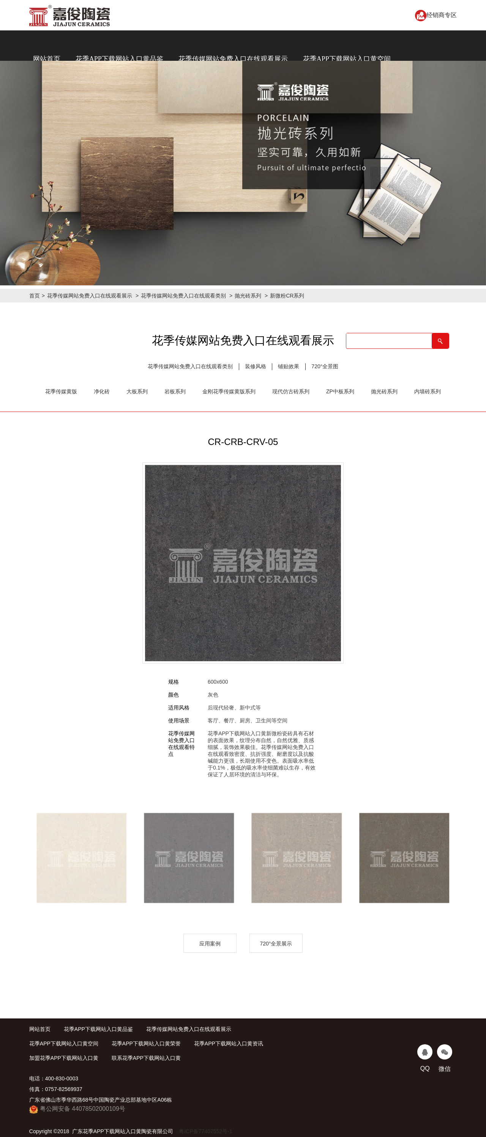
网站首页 (46, 59)
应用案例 (210, 944)
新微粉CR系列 (287, 296)
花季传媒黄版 (61, 391)
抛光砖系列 (248, 296)
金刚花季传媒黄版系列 (229, 391)
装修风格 (255, 366)
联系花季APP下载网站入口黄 (146, 1058)
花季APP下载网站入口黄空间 (347, 59)
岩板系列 (175, 391)
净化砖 (102, 391)
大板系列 (137, 391)
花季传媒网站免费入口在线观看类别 (183, 296)
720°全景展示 (276, 944)
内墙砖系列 (427, 391)
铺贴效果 (288, 366)
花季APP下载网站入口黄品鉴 (119, 59)
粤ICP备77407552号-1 (205, 1131)
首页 (34, 296)
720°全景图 (324, 366)
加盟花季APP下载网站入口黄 (63, 1058)
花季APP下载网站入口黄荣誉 (146, 1043)
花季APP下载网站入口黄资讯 (228, 1043)
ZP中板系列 (340, 391)
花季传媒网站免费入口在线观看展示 (233, 59)
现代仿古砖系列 (290, 391)
